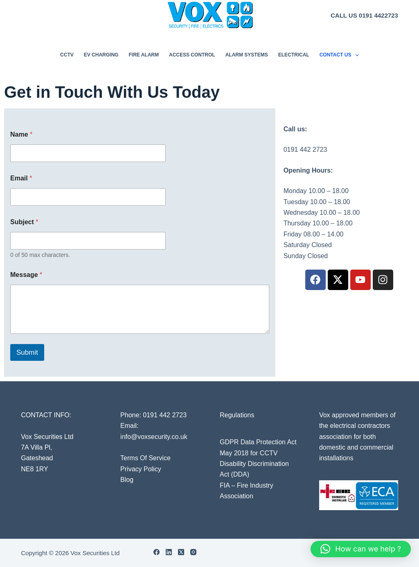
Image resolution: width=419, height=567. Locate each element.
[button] (361, 549)
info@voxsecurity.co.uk (153, 436)
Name (21, 134)
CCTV (67, 55)
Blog (126, 479)
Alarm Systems (246, 55)
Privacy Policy (140, 469)
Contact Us (341, 55)
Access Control (192, 55)
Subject (24, 221)
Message (26, 274)
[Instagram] (193, 552)
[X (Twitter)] (181, 552)
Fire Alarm (143, 55)
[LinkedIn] (169, 552)
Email (21, 178)
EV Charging (101, 55)
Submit (27, 352)
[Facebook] (156, 552)
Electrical (293, 55)
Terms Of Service (145, 457)
